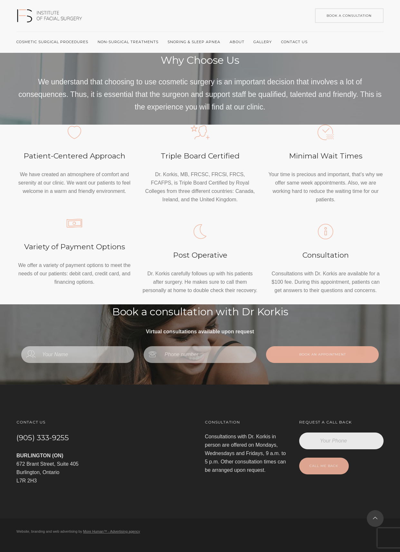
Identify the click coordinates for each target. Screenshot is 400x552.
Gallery (262, 42)
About (237, 42)
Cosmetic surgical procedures (52, 42)
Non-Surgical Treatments (128, 42)
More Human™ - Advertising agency (111, 531)
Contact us (294, 42)
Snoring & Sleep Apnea (193, 42)
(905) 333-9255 (42, 437)
